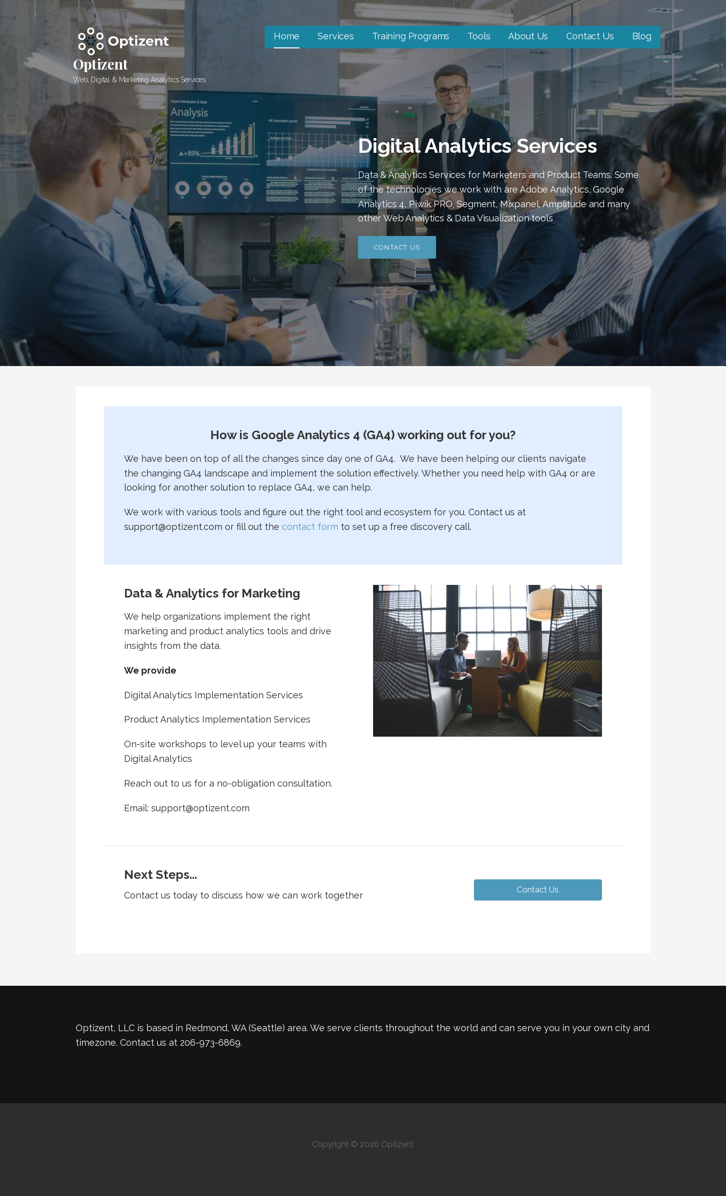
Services (336, 36)
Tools (478, 36)
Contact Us (590, 36)
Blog (641, 36)
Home (286, 36)
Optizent (100, 63)
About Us (528, 36)
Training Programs (410, 36)
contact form (310, 526)
